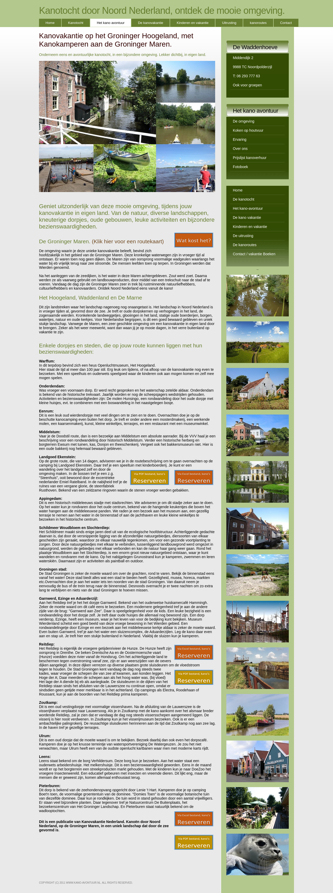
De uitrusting (243, 236)
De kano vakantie (247, 217)
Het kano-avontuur (248, 208)
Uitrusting (229, 23)
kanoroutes (258, 23)
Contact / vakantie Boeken (254, 254)
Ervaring (239, 139)
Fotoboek (240, 167)
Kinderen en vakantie (192, 23)
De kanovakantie (150, 23)
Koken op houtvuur (248, 130)
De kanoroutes (245, 245)
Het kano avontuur (110, 23)
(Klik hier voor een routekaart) (128, 241)
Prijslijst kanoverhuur (249, 158)
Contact (286, 23)
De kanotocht (243, 199)
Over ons (240, 148)
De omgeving (243, 121)
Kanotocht (76, 23)
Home (50, 23)
